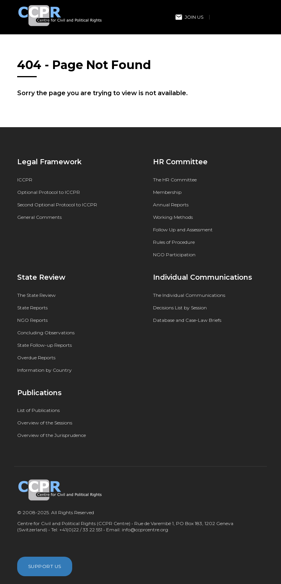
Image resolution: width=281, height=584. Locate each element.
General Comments (39, 217)
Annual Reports (171, 205)
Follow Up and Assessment (183, 230)
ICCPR (24, 180)
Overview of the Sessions (44, 423)
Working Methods (173, 217)
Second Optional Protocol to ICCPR (57, 205)
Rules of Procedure (174, 242)
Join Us (189, 17)
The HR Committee (175, 180)
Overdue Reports (36, 357)
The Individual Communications (189, 295)
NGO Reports (32, 320)
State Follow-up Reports (44, 345)
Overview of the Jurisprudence (51, 435)
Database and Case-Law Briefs (187, 320)
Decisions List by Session (180, 308)
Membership (167, 192)
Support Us (44, 566)
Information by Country (44, 370)
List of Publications (38, 410)
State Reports (32, 308)
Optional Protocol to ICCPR (48, 192)
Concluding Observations (46, 332)
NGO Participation (174, 254)
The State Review (36, 295)
